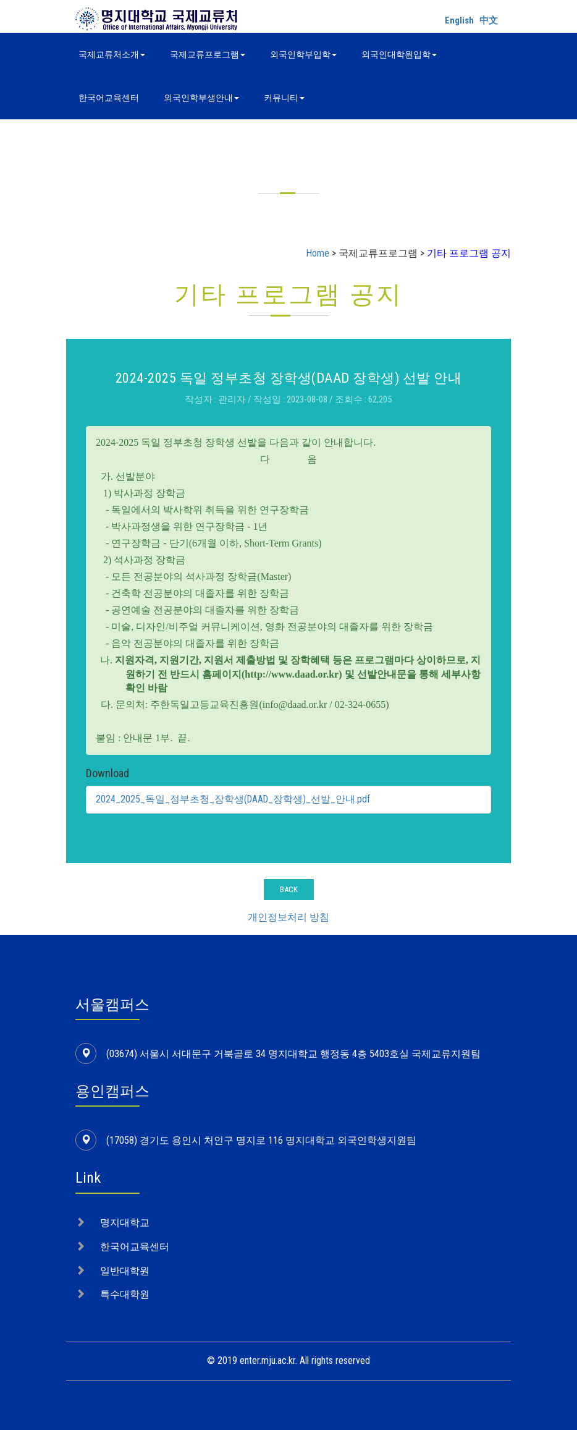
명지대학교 (125, 1222)
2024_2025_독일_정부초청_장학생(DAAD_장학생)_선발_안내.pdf (234, 799)
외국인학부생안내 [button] (201, 98)
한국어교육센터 (108, 98)
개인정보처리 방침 (288, 917)
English (459, 20)
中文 (488, 20)
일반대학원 (125, 1271)
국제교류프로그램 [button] (207, 54)
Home (317, 253)
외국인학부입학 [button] (303, 54)
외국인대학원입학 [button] (399, 54)
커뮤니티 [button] (284, 98)
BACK (288, 889)
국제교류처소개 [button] (111, 54)
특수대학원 (125, 1294)
